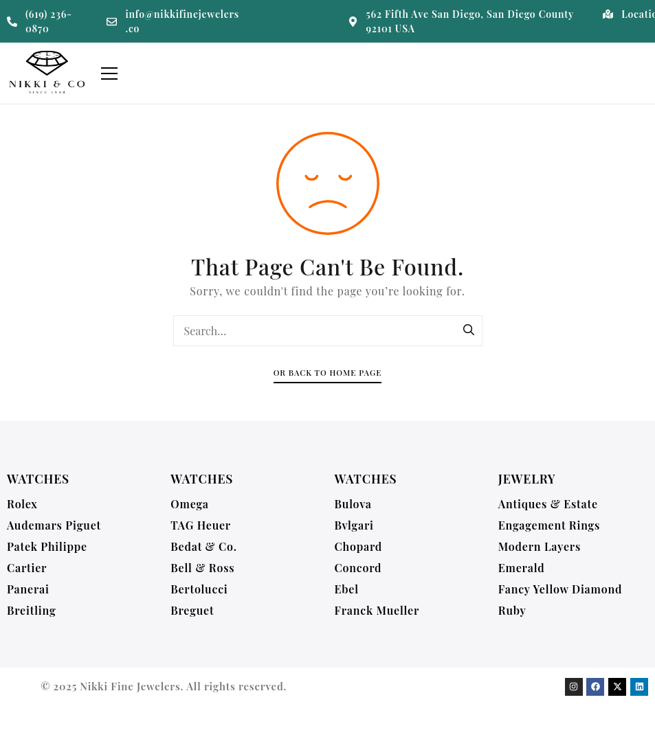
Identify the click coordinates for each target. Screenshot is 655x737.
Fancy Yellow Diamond (560, 589)
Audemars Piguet (54, 525)
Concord (358, 567)
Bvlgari (354, 525)
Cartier (27, 567)
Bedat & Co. (203, 546)
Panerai (28, 589)
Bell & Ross (202, 567)
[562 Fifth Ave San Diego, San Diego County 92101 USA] (353, 21)
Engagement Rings (549, 525)
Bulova (353, 504)
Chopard (359, 546)
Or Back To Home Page (328, 372)
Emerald (521, 567)
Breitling (31, 610)
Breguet (192, 610)
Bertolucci (198, 589)
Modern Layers (539, 546)
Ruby (512, 610)
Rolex (22, 504)
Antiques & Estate (548, 504)
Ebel (347, 589)
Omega (189, 504)
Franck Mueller (377, 610)
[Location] (608, 14)
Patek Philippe (47, 546)
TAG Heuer (200, 525)
